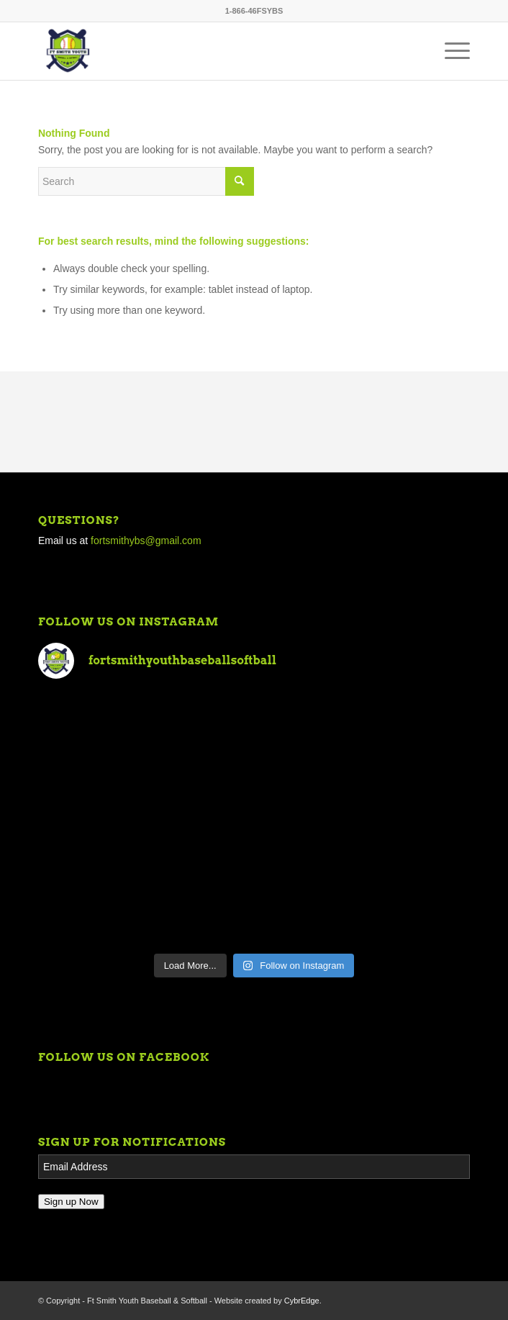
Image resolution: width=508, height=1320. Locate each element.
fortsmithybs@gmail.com (146, 540)
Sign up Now (71, 1201)
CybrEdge (301, 1300)
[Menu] (450, 51)
